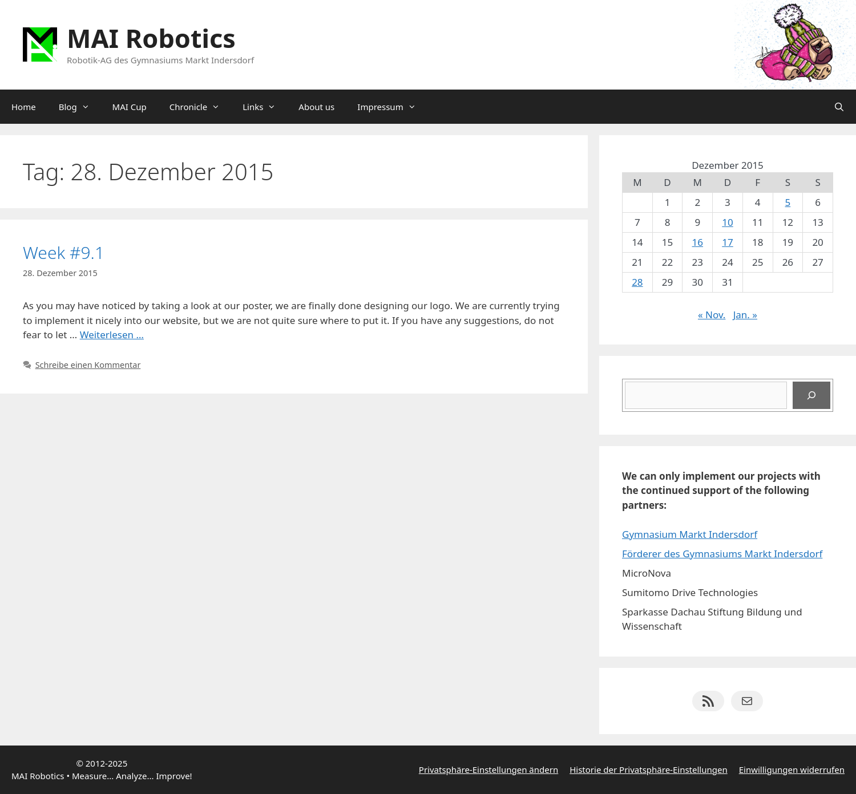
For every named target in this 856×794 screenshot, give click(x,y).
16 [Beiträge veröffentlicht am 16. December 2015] (697, 242)
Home (23, 106)
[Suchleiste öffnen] (839, 107)
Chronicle (200, 107)
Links (265, 107)
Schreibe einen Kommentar (88, 364)
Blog (80, 107)
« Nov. (711, 314)
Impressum (392, 107)
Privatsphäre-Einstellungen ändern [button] (488, 769)
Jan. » (745, 314)
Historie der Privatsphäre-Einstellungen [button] (649, 769)
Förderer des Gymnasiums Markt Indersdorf (722, 553)
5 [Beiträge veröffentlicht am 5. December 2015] (788, 202)
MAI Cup (129, 106)
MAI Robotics (151, 38)
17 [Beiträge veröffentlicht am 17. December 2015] (727, 242)
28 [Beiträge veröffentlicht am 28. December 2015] (637, 282)
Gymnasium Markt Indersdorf (689, 534)
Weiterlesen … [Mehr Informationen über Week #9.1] (112, 334)
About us (316, 106)
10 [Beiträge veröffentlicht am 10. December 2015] (727, 222)
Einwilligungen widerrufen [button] (792, 769)
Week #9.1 (63, 252)
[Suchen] (811, 395)
